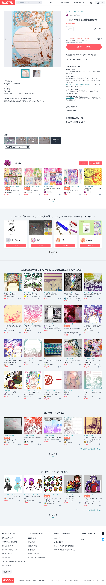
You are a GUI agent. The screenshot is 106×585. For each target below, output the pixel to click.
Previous (5, 39)
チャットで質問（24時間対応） (64, 546)
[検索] (40, 2)
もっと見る (53, 253)
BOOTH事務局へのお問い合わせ (64, 550)
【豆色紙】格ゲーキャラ (11, 190)
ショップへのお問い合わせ (74, 122)
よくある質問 (58, 542)
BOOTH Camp (6, 565)
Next (59, 39)
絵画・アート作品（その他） (12, 186)
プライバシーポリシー (62, 580)
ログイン (52, 2)
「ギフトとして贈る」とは (77, 59)
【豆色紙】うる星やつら (31, 190)
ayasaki (89, 240)
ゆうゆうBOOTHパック (87, 84)
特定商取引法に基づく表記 (74, 118)
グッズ (68, 12)
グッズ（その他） (49, 186)
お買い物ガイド (33, 542)
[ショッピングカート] (91, 2)
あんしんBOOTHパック (72, 84)
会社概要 (21, 580)
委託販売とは (6, 557)
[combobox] (29, 2)
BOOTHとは (65, 2)
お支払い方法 (72, 111)
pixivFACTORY (70, 98)
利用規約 (28, 580)
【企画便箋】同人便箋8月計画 (52, 189)
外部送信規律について (76, 580)
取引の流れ (71, 107)
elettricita (17, 163)
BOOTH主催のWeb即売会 (36, 557)
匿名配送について (7, 546)
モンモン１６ (17, 240)
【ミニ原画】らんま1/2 (71, 190)
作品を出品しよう (80, 2)
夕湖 (38, 240)
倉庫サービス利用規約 (39, 580)
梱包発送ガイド (7, 554)
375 (62, 240)
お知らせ (57, 538)
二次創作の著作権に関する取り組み (13, 561)
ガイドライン (50, 580)
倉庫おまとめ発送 (34, 554)
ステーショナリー (79, 12)
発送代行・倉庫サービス (10, 550)
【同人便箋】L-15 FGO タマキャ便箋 (92, 189)
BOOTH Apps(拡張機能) (9, 542)
